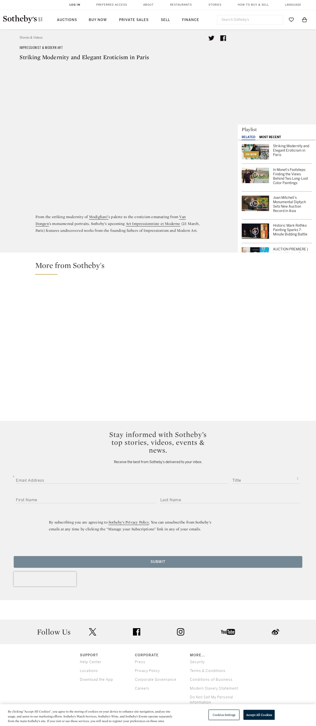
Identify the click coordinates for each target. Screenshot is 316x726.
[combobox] (250, 19)
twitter (92, 632)
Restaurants (181, 4)
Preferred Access (111, 4)
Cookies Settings (224, 715)
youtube (228, 632)
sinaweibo (275, 632)
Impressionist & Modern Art (41, 48)
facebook (136, 632)
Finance (190, 20)
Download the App (96, 680)
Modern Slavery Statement (214, 688)
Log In (74, 4)
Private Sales (134, 20)
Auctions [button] (67, 20)
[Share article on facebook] (223, 38)
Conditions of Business (211, 680)
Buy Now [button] (98, 20)
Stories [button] (214, 4)
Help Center (90, 662)
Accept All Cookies (259, 715)
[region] (158, 715)
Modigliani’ (99, 216)
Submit (158, 562)
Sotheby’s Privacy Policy (129, 522)
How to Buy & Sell (253, 4)
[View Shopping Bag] (304, 19)
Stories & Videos (31, 37)
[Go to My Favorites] (291, 19)
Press (140, 662)
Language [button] (293, 4)
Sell (165, 20)
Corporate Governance (155, 680)
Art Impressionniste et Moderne (153, 223)
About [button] (148, 4)
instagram (180, 632)
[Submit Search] (277, 20)
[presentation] (45, 579)
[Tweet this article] (211, 38)
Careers (142, 688)
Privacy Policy (147, 671)
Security (197, 662)
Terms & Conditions (208, 671)
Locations (89, 671)
